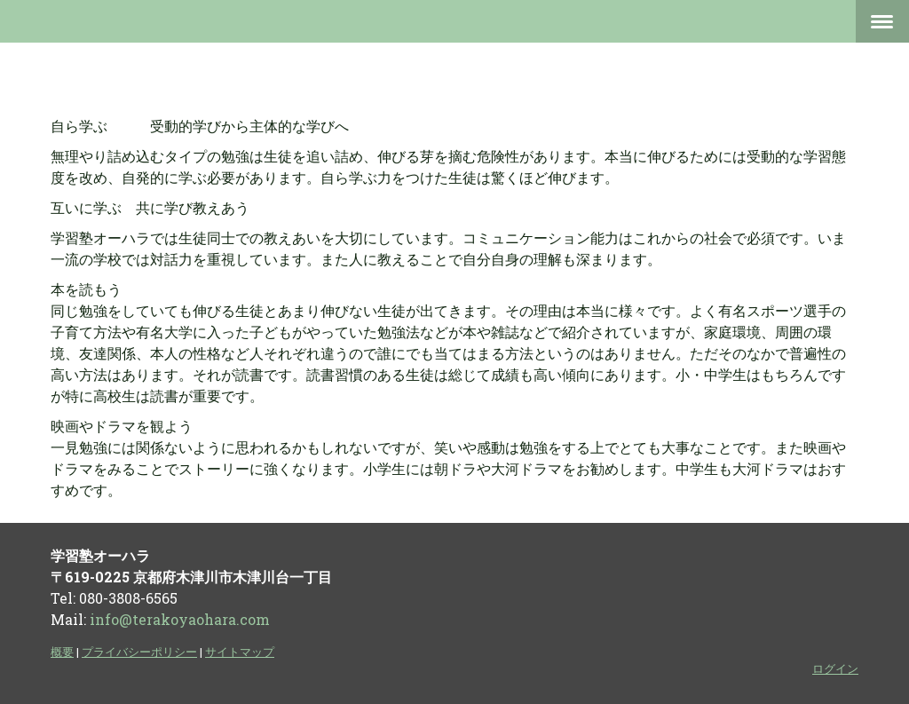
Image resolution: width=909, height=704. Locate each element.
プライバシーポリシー (139, 652)
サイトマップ (239, 652)
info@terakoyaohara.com (180, 619)
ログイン (835, 668)
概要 (62, 652)
